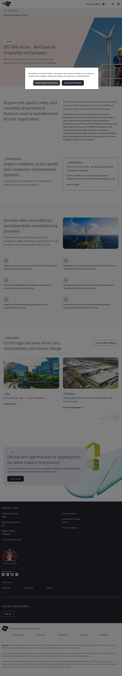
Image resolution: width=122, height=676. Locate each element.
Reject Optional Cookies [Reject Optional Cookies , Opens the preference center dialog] (47, 83)
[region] (61, 78)
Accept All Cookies (73, 83)
